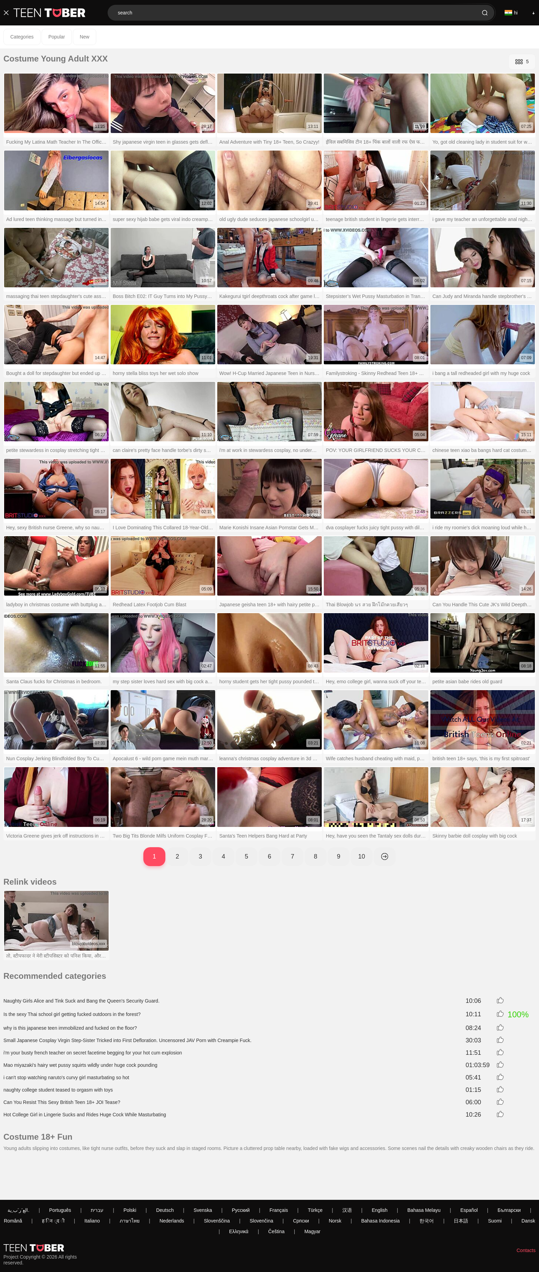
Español (469, 1172)
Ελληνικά (239, 1193)
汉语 (347, 1172)
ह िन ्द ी (53, 1182)
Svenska (203, 1172)
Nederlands (172, 1182)
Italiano (92, 1182)
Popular (56, 37)
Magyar (312, 1193)
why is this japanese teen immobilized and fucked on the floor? (70, 1028)
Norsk (335, 1182)
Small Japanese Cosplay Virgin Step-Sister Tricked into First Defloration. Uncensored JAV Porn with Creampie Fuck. (127, 1040)
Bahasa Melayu (424, 1172)
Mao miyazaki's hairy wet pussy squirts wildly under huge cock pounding (80, 1065)
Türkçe (315, 1172)
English (379, 1172)
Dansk (528, 1182)
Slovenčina (261, 1182)
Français (279, 1172)
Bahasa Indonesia (380, 1182)
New (84, 37)
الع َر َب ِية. (18, 1172)
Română (13, 1182)
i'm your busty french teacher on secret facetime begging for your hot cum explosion (92, 1052)
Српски (301, 1182)
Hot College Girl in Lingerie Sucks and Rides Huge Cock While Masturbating (84, 1114)
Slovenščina (217, 1182)
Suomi (495, 1182)
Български (508, 1172)
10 (361, 856)
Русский (241, 1172)
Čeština (276, 1193)
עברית (97, 1172)
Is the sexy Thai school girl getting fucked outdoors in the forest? (72, 1014)
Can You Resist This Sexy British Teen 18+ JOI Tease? (61, 1102)
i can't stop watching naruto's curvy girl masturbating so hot (66, 1077)
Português (60, 1172)
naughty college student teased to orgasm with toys (58, 1090)
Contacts (526, 1212)
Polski (129, 1172)
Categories (22, 37)
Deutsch (165, 1172)
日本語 (461, 1182)
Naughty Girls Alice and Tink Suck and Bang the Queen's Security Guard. (81, 1001)
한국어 (426, 1182)
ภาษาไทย (130, 1182)
